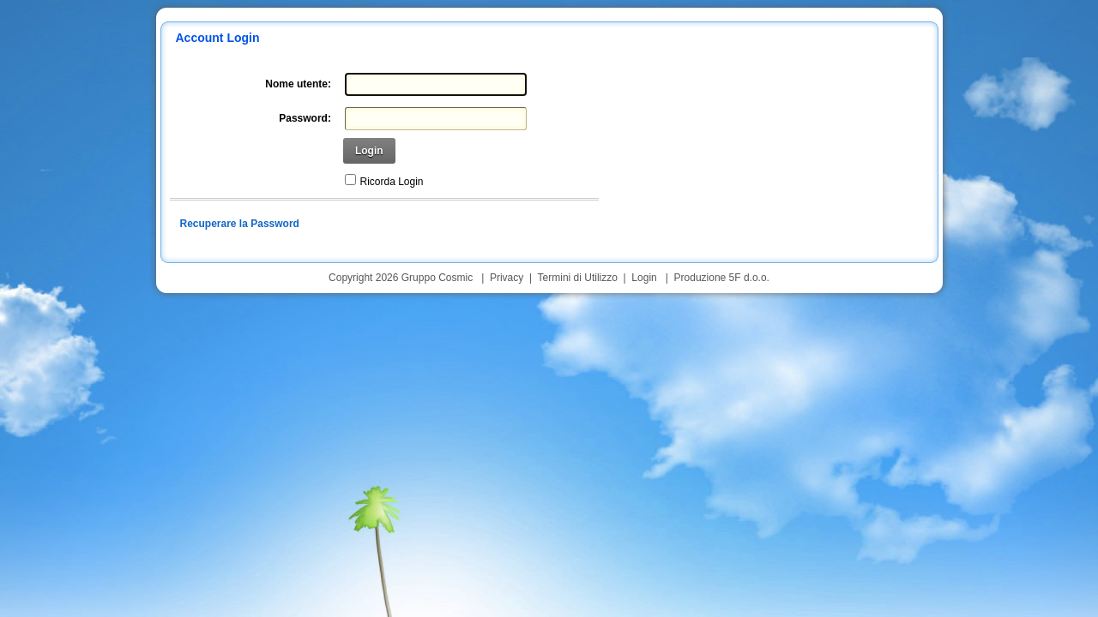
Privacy (506, 278)
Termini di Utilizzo (578, 278)
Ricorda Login (392, 182)
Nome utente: (298, 84)
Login (369, 151)
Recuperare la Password (239, 224)
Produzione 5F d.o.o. (721, 278)
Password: (305, 118)
